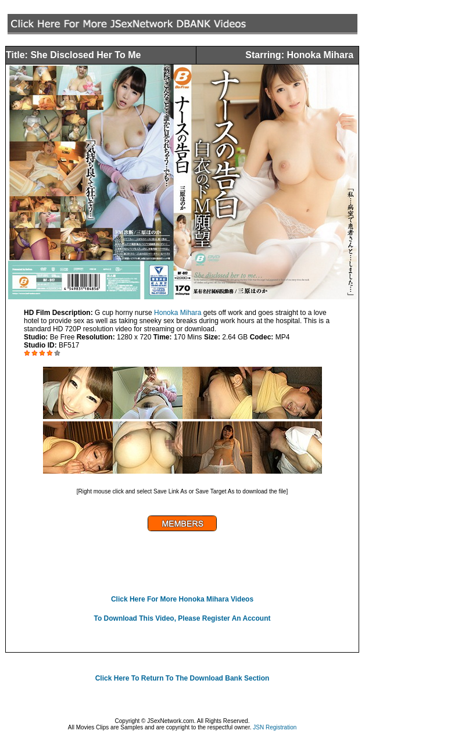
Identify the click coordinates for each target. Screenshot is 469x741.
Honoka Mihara (177, 313)
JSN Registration (274, 727)
